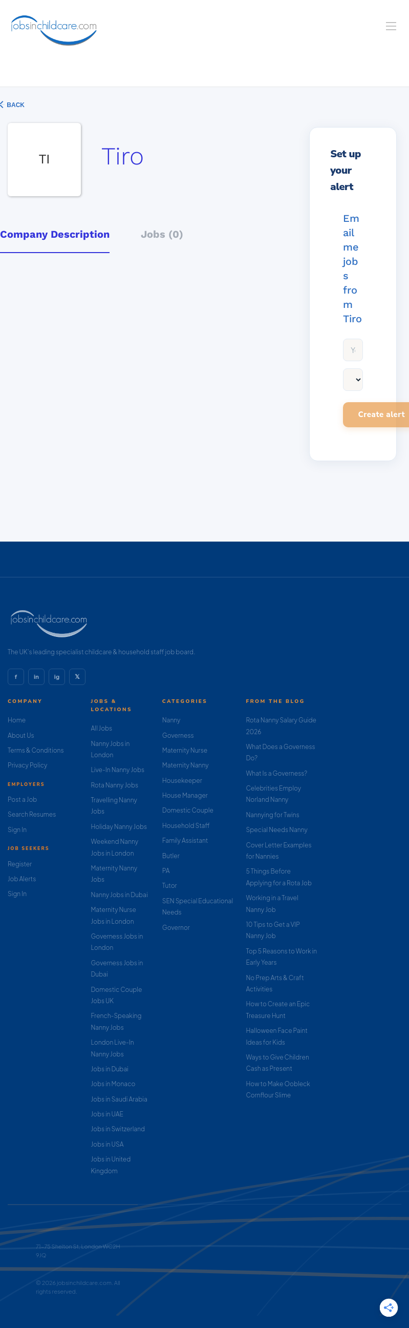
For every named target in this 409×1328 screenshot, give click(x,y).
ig (56, 677)
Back (15, 105)
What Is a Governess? (277, 773)
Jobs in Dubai (109, 1069)
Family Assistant (185, 840)
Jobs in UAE (107, 1114)
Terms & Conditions (36, 750)
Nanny (171, 720)
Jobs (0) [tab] (162, 234)
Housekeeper (182, 780)
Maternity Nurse (184, 750)
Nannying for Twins (272, 815)
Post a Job (22, 799)
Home (17, 720)
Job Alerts (22, 879)
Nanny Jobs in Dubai (119, 895)
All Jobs (101, 728)
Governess (178, 735)
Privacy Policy (27, 765)
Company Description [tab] (55, 234)
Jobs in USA (107, 1144)
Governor (176, 927)
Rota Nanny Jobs (114, 785)
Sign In (17, 830)
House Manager (185, 795)
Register (20, 864)
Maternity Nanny (185, 765)
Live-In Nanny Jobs (117, 770)
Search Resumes (32, 814)
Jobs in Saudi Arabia (119, 1099)
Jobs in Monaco (113, 1084)
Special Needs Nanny (277, 830)
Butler (171, 856)
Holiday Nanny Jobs (119, 827)
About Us (21, 735)
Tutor (169, 885)
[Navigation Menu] (391, 26)
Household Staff (186, 825)
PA (166, 871)
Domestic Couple (187, 810)
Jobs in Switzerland (118, 1129)
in (36, 677)
